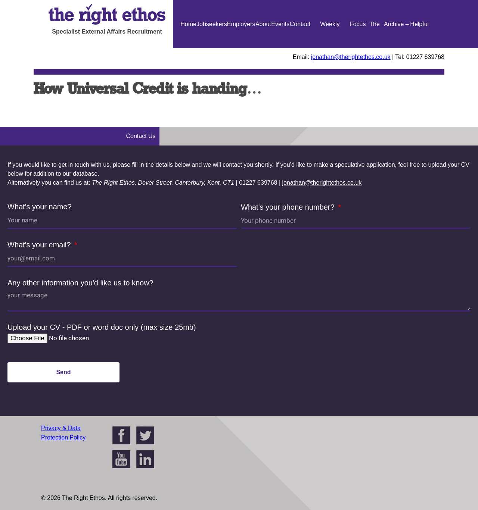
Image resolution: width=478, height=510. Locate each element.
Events (280, 24)
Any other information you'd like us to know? (80, 283)
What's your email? (40, 245)
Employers (241, 24)
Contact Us (300, 48)
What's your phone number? (288, 207)
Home (188, 24)
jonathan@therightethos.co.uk (351, 57)
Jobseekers (211, 24)
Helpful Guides (419, 48)
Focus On (358, 48)
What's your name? (39, 207)
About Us (263, 48)
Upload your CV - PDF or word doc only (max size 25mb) (101, 327)
